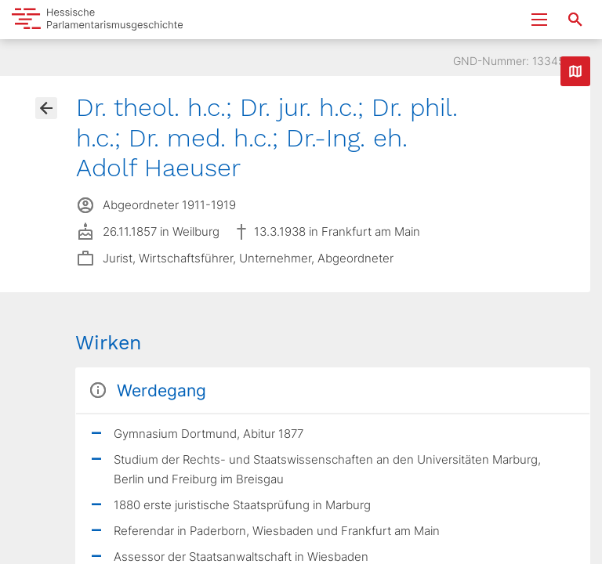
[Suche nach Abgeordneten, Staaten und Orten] (575, 19)
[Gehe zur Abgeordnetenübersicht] (46, 108)
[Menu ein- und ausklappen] (539, 19)
